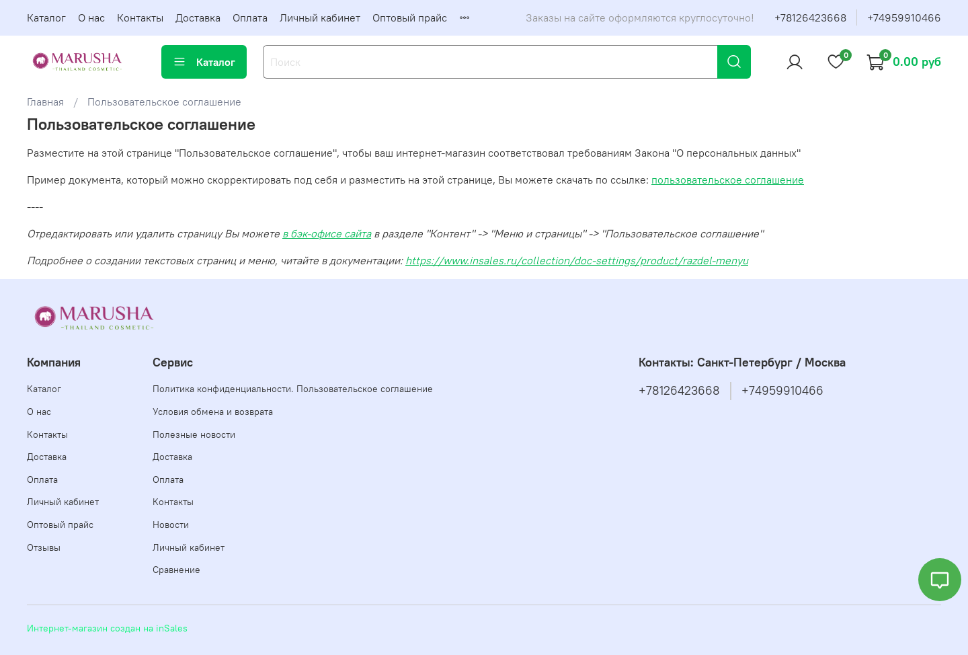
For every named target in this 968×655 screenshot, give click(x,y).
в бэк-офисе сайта (326, 233)
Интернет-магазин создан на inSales (107, 628)
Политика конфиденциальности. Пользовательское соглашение (293, 389)
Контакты (140, 17)
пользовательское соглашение (727, 179)
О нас (91, 17)
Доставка (197, 17)
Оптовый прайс (409, 17)
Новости (171, 524)
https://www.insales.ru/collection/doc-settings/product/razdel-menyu (576, 260)
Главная (45, 101)
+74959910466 (904, 17)
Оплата (250, 17)
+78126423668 (810, 17)
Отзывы (44, 547)
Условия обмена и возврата (213, 412)
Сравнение (176, 570)
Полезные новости (194, 434)
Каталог (46, 17)
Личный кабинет (320, 17)
